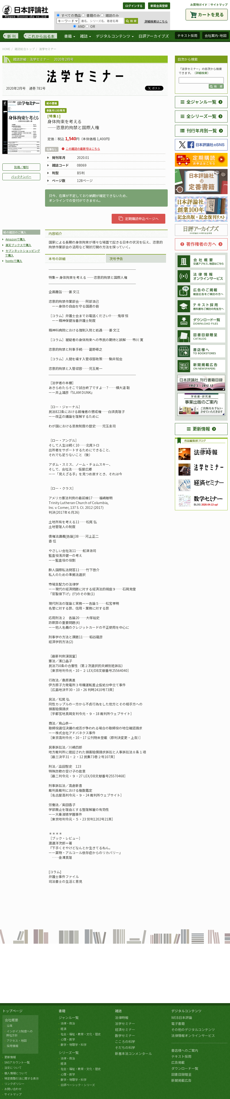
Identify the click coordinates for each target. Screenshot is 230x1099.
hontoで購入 (14, 261)
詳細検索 (201, 73)
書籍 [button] (69, 36)
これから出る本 (41, 36)
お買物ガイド (198, 4)
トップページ (12, 1010)
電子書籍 (178, 1023)
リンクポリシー (14, 1084)
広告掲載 (178, 1062)
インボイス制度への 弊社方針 (19, 1033)
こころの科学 (125, 1041)
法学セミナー (125, 1023)
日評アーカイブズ (153, 36)
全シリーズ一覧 (198, 116)
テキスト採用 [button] (187, 35)
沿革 (9, 1025)
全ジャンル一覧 (198, 102)
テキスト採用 (181, 1056)
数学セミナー (125, 1035)
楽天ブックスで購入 (18, 245)
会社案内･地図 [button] (215, 35)
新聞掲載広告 (181, 1080)
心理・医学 (68, 1039)
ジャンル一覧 (69, 1017)
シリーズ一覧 (69, 1052)
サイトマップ (219, 4)
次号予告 (116, 258)
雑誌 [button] (85, 36)
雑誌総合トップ (25, 49)
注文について (13, 1067)
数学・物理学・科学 (73, 1044)
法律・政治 (68, 1023)
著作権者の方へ (198, 244)
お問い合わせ (13, 1089)
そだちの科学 (125, 1047)
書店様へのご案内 (184, 1050)
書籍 (62, 1010)
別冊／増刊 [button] (21, 167)
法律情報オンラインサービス (193, 1035)
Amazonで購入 (15, 239)
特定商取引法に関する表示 (21, 1078)
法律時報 (121, 1017)
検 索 (131, 21)
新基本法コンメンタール (133, 1053)
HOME (6, 49)
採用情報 (12, 1046)
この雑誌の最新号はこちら (83, 148)
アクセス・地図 (17, 1040)
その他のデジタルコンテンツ (193, 1029)
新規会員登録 (159, 6)
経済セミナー (125, 1029)
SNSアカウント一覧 (17, 1062)
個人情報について (15, 1073)
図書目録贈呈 (181, 1074)
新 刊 (11, 36)
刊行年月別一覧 (198, 130)
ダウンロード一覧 (184, 1068)
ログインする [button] (134, 6)
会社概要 (11, 1020)
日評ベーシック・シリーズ (78, 1085)
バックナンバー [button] (21, 176)
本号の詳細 (57, 258)
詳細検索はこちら (156, 21)
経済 (63, 1029)
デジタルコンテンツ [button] (115, 36)
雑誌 (118, 1010)
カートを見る (211, 14)
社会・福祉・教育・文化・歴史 (81, 1034)
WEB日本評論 (181, 1017)
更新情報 (198, 428)
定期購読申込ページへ (139, 218)
